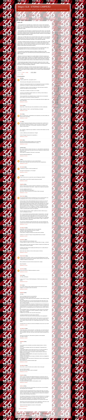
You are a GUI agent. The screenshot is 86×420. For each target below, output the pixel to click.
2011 (56, 41)
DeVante (21, 105)
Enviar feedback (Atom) (26, 415)
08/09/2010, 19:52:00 (23, 252)
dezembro (57, 44)
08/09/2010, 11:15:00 (23, 110)
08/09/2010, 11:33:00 (23, 118)
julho (56, 86)
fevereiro (57, 94)
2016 (56, 34)
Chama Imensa (22, 255)
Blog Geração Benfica (57, 23)
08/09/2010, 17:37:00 (23, 224)
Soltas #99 (57, 78)
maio (56, 89)
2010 (56, 43)
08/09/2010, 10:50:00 (23, 101)
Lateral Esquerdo (56, 21)
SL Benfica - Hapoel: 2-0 (59, 71)
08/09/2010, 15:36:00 (23, 180)
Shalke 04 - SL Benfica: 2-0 (60, 50)
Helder (21, 275)
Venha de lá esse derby (59, 69)
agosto (57, 85)
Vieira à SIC (57, 77)
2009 (56, 97)
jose (21, 121)
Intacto (56, 68)
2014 (56, 37)
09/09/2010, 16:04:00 (23, 361)
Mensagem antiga (46, 413)
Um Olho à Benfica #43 (59, 58)
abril (56, 91)
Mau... (56, 80)
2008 (56, 99)
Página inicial (35, 413)
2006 (56, 102)
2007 (56, 100)
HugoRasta (22, 184)
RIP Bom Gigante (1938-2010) (60, 81)
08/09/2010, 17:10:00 (23, 192)
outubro (57, 47)
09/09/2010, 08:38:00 (23, 289)
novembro (57, 46)
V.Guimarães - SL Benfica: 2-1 (60, 75)
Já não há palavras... (59, 52)
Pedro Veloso (22, 196)
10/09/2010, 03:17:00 (23, 406)
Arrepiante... (57, 74)
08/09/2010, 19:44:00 (23, 236)
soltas (22, 74)
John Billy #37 (22, 227)
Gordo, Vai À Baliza (56, 28)
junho (57, 88)
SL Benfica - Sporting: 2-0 (59, 66)
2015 (56, 35)
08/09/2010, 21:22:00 (23, 265)
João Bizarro (22, 239)
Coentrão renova (58, 53)
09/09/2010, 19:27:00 (23, 371)
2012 (56, 40)
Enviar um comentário (22, 408)
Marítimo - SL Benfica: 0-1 (59, 56)
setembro (57, 49)
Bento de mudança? (58, 61)
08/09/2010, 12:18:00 (23, 136)
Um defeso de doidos (59, 83)
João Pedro (22, 268)
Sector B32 (55, 24)
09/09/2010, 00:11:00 (23, 281)
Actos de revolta (58, 72)
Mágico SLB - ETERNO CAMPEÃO (34, 7)
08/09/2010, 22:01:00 (23, 271)
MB (20, 78)
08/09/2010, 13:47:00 (23, 163)
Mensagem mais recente (23, 413)
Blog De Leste (55, 27)
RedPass (55, 25)
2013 (56, 38)
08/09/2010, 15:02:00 (23, 172)
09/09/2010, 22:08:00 (23, 382)
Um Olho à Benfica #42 (59, 65)
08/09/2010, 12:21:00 (23, 144)
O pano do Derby (58, 59)
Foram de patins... (58, 55)
